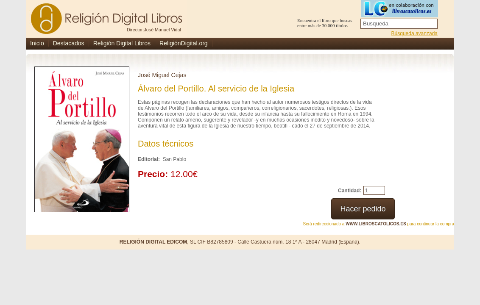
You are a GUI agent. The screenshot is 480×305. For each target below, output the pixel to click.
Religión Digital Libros (122, 43)
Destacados (68, 43)
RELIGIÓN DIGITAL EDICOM (153, 242)
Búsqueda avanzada (414, 33)
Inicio (37, 43)
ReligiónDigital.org (183, 43)
